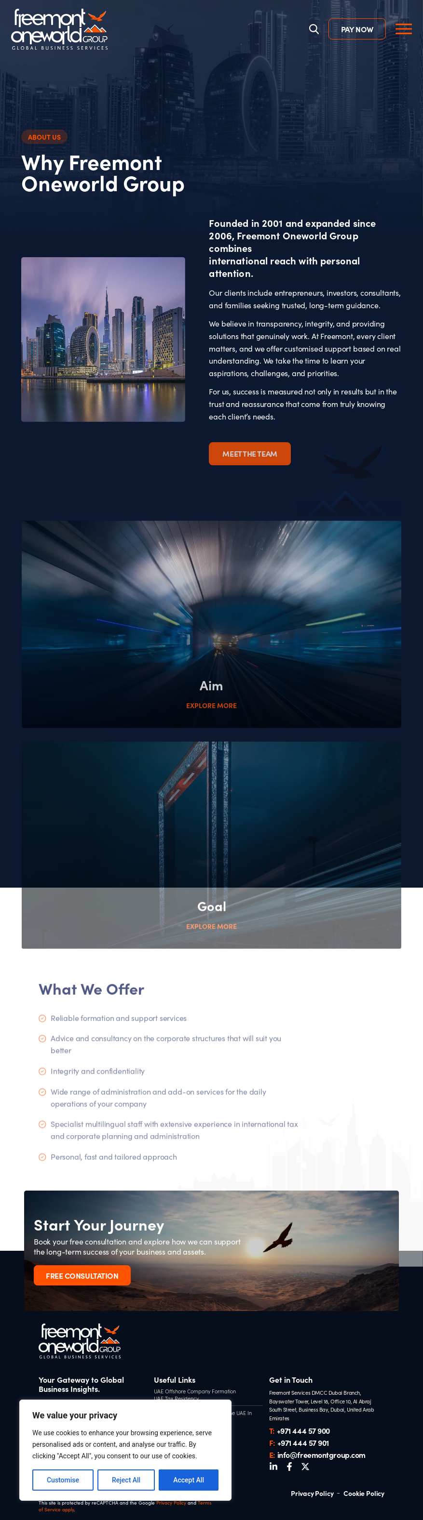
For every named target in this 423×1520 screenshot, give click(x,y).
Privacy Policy (171, 1502)
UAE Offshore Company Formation (195, 1391)
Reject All (126, 1480)
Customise (63, 1480)
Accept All (188, 1480)
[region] (125, 1450)
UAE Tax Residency (176, 1398)
